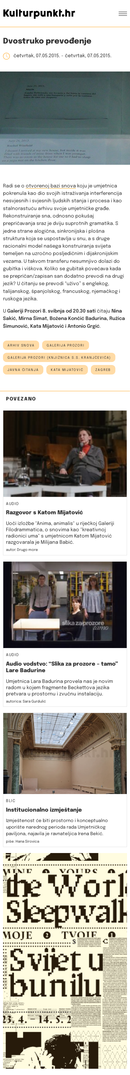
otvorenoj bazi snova (51, 186)
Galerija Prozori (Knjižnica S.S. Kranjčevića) (59, 358)
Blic (11, 801)
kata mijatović (67, 370)
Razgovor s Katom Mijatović (44, 512)
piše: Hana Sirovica (22, 841)
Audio (12, 504)
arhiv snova (21, 345)
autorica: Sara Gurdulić (26, 701)
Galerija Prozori (66, 345)
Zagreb (103, 370)
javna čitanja (23, 370)
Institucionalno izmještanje (44, 810)
